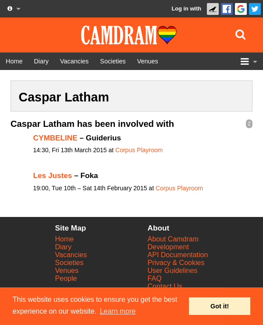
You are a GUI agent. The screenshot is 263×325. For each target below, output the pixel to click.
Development (168, 247)
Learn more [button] (118, 311)
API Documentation (178, 255)
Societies (69, 262)
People (66, 278)
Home (64, 239)
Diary (63, 247)
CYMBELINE (55, 137)
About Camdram (173, 239)
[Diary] (41, 61)
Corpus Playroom (139, 150)
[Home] (14, 61)
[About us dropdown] (13, 8)
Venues (66, 270)
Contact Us (165, 286)
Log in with (186, 8)
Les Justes (52, 175)
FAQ (155, 278)
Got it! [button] (219, 306)
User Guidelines (173, 270)
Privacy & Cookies (176, 262)
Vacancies (71, 255)
